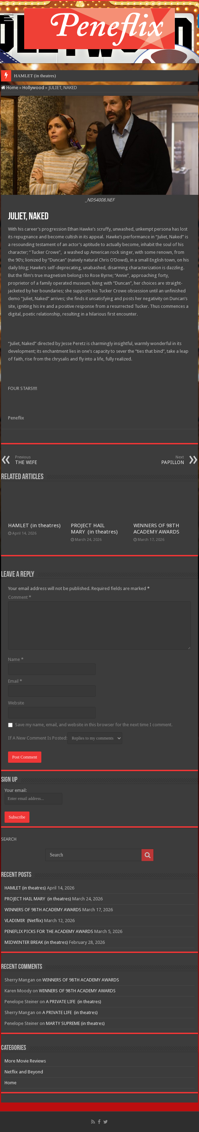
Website (16, 703)
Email (15, 681)
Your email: (16, 790)
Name (15, 659)
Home (9, 87)
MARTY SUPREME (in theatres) (75, 1023)
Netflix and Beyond (24, 1071)
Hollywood (33, 87)
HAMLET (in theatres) (35, 75)
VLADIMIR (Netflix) (24, 920)
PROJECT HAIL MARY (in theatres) (94, 528)
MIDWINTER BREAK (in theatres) (36, 942)
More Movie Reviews (25, 1061)
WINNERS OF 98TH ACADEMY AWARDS (156, 528)
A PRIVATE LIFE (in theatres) (73, 1001)
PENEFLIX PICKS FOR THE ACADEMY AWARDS (49, 931)
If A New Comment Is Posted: (65, 738)
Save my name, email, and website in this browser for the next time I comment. (93, 724)
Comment (19, 597)
